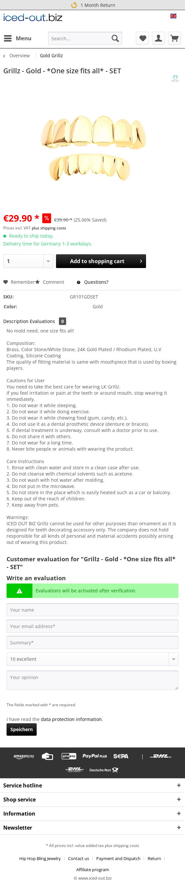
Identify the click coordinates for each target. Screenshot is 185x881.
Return (154, 858)
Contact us (78, 858)
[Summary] (92, 642)
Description (15, 321)
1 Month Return (92, 5)
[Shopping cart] (174, 38)
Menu (17, 37)
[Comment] (92, 659)
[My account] (158, 38)
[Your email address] (92, 626)
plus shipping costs (49, 228)
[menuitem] (17, 38)
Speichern (21, 729)
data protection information (71, 719)
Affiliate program (92, 869)
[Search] (115, 38)
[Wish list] (142, 38)
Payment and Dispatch (118, 858)
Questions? (92, 282)
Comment (50, 282)
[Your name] (92, 609)
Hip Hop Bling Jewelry (40, 858)
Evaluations (48, 321)
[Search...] (85, 38)
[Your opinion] (92, 680)
